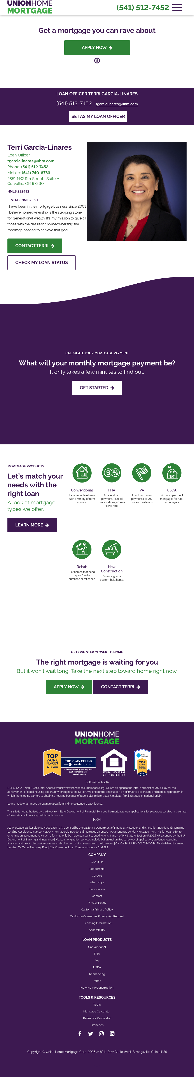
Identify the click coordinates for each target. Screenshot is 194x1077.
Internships (97, 882)
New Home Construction (97, 987)
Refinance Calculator (97, 1018)
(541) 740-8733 (36, 172)
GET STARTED (97, 387)
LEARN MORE (32, 525)
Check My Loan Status (41, 262)
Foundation (97, 889)
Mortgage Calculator (97, 1011)
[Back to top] (97, 1064)
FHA (97, 953)
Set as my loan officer (98, 116)
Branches (97, 1025)
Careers (97, 875)
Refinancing (97, 974)
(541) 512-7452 (143, 7)
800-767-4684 (97, 782)
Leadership (97, 868)
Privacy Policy (97, 902)
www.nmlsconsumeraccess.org (85, 787)
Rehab (97, 980)
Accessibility (97, 929)
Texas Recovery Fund (35, 847)
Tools (97, 1004)
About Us (97, 862)
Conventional (97, 947)
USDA (97, 967)
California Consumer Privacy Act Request (97, 916)
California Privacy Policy (97, 909)
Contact (97, 896)
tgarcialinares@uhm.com (117, 104)
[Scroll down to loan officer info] (97, 61)
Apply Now (97, 47)
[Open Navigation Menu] (177, 7)
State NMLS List (24, 200)
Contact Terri (34, 245)
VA (97, 960)
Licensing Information (97, 923)
